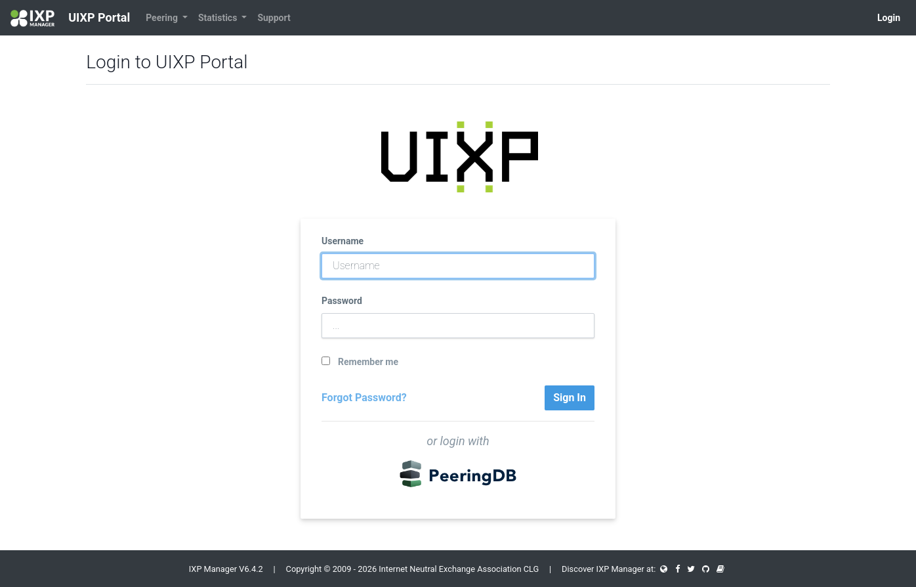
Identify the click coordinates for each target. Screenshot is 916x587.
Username (343, 241)
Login (888, 17)
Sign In (569, 397)
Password (342, 300)
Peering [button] (163, 17)
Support (273, 17)
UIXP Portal (70, 18)
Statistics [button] (218, 17)
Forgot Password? (364, 397)
